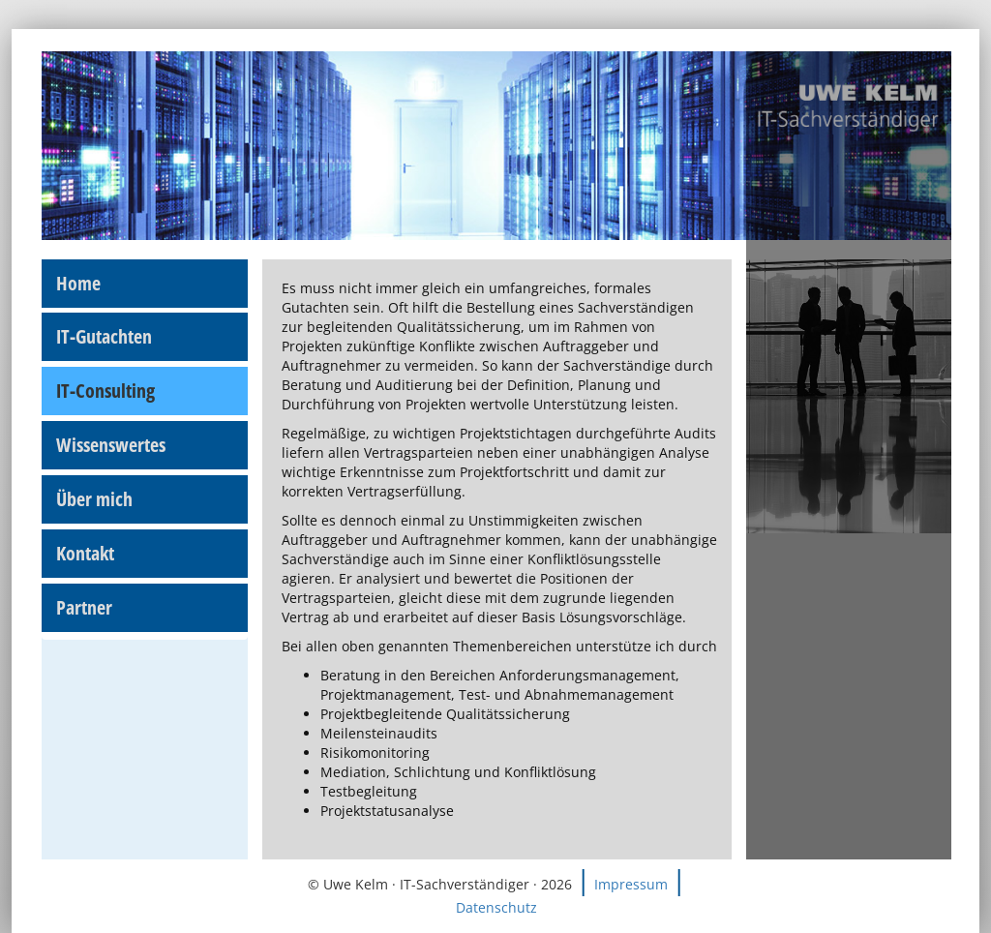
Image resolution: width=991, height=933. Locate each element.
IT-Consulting (105, 390)
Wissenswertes (110, 445)
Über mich (94, 499)
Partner (84, 607)
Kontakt (85, 553)
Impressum (631, 884)
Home (78, 283)
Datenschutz (496, 907)
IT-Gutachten (104, 336)
